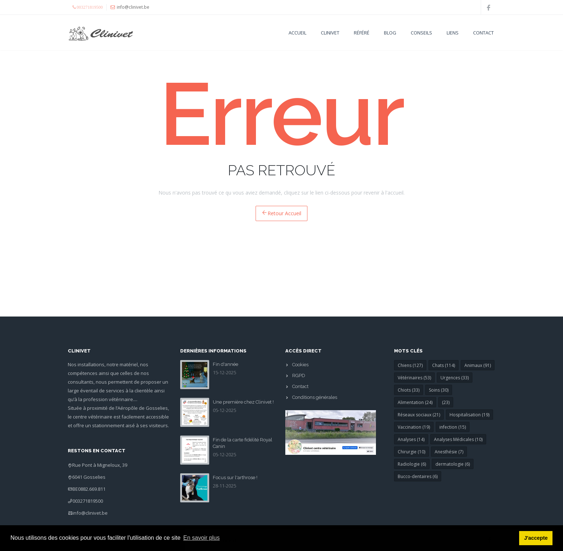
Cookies (300, 364)
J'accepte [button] (536, 538)
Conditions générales (314, 397)
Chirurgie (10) (411, 452)
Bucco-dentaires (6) (418, 476)
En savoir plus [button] (201, 538)
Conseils (421, 32)
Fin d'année (225, 364)
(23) (446, 402)
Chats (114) (443, 365)
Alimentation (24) (415, 402)
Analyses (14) (411, 439)
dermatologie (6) (452, 464)
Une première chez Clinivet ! (243, 402)
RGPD (298, 375)
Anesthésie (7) (449, 452)
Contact (483, 32)
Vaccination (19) (414, 427)
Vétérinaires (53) (414, 378)
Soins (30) (438, 390)
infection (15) (452, 427)
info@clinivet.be (90, 513)
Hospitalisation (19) (469, 415)
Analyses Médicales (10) (458, 439)
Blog (390, 32)
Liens (453, 32)
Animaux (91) (477, 365)
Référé (361, 32)
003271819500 (88, 501)
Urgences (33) (454, 378)
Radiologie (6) (412, 464)
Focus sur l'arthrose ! (235, 477)
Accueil (297, 32)
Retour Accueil (281, 213)
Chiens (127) (410, 365)
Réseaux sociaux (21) (419, 415)
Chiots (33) (408, 390)
